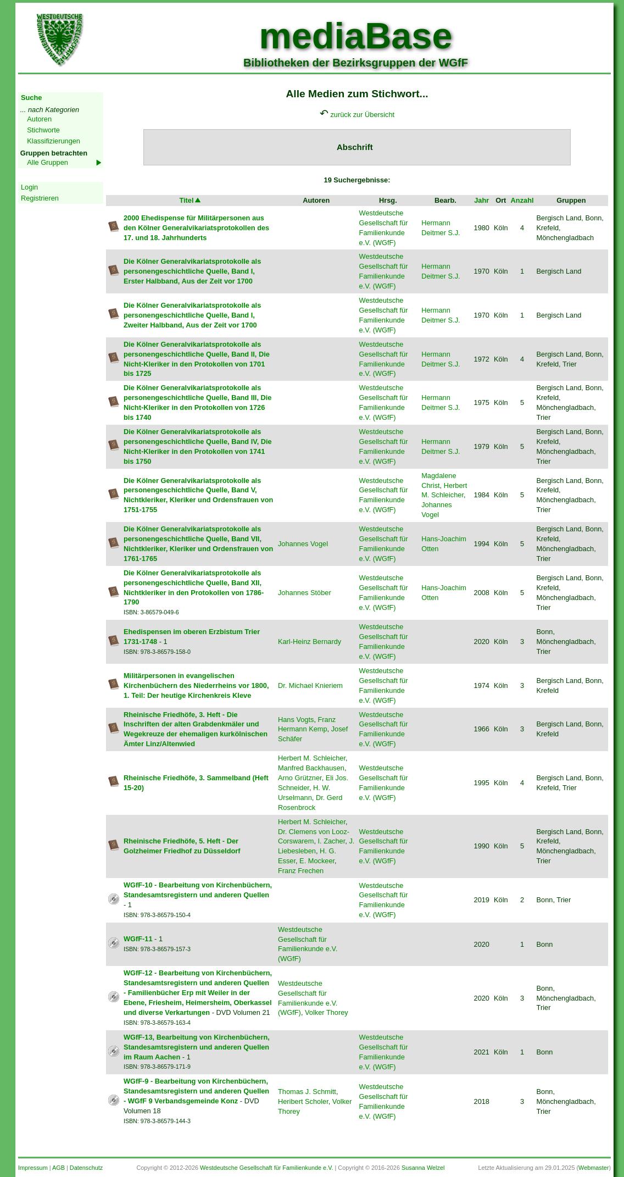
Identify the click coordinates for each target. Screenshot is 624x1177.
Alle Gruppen (47, 162)
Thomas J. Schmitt (307, 1091)
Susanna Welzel (423, 1167)
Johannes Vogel (303, 544)
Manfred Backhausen (311, 768)
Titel (190, 200)
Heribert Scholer (303, 1101)
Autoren (39, 119)
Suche (31, 97)
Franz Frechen (301, 871)
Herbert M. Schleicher (312, 758)
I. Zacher (332, 841)
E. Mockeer (317, 861)
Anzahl (522, 200)
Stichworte (43, 130)
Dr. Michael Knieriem (310, 685)
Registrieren (40, 198)
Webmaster (593, 1167)
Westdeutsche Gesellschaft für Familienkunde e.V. (266, 1167)
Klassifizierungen (53, 141)
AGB (58, 1167)
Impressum (33, 1167)
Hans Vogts (296, 719)
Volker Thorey (326, 1012)
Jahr (481, 200)
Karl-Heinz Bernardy (309, 641)
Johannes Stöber (304, 592)
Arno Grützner (300, 778)
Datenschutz (86, 1167)
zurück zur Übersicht (362, 114)
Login (29, 187)
